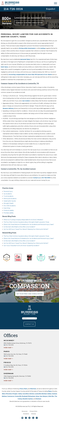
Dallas (49, 393)
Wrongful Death (8, 203)
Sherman (33, 388)
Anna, (38, 396)
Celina (20, 393)
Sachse (30, 399)
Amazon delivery (8, 108)
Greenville (18, 396)
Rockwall (25, 396)
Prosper (14, 393)
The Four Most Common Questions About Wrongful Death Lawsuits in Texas (26, 222)
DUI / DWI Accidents (10, 205)
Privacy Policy (33, 411)
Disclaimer (26, 413)
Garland (54, 393)
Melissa (4, 396)
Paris (25, 388)
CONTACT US (29, 324)
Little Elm (51, 396)
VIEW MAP (8, 348)
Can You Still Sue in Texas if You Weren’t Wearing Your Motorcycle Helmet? (26, 229)
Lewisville (38, 393)
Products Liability (9, 210)
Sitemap (33, 413)
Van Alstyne (43, 396)
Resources (24, 411)
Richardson (31, 396)
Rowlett (25, 399)
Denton (31, 393)
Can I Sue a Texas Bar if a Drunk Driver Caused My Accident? (21, 245)
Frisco (21, 388)
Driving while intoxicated (27, 48)
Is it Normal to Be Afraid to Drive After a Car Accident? (20, 227)
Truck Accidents (8, 196)
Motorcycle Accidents (10, 198)
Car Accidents (8, 194)
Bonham (44, 393)
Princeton (9, 393)
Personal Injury (8, 191)
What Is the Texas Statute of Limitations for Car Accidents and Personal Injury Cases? (29, 224)
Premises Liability (9, 213)
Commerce (10, 396)
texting (42, 48)
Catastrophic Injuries (10, 201)
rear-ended (25, 101)
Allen (3, 393)
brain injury (4, 67)
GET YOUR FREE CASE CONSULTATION (29, 293)
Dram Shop (7, 208)
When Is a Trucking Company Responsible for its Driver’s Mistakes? (23, 219)
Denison (38, 399)
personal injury (25, 59)
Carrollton (26, 393)
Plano (50, 391)
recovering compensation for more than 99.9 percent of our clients (30, 74)
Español (50, 9)
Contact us (36, 177)
